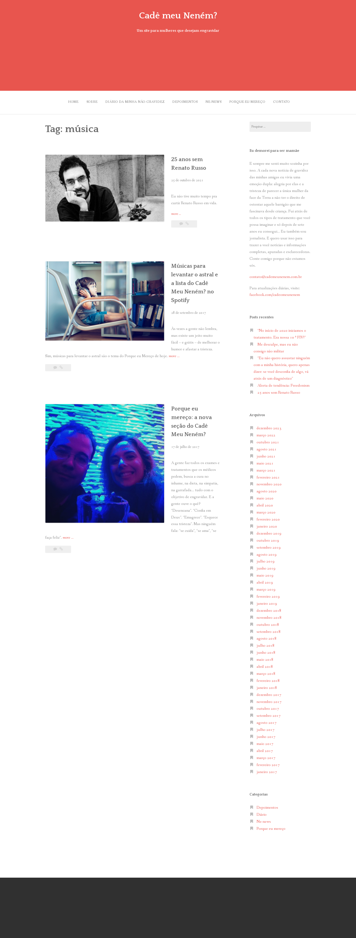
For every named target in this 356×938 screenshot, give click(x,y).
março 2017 (266, 755)
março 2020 (266, 510)
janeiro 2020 (267, 524)
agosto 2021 (267, 447)
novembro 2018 (269, 615)
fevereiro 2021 (268, 475)
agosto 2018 (267, 636)
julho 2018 (265, 643)
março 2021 (266, 468)
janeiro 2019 (267, 601)
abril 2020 (265, 503)
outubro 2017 (268, 706)
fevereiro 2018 (268, 678)
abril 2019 (265, 580)
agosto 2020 (267, 489)
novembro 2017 (269, 699)
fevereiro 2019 (268, 594)
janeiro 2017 (267, 769)
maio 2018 (265, 657)
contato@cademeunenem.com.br (276, 274)
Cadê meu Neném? (178, 15)
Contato (286, 101)
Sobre (86, 101)
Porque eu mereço (250, 101)
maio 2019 (265, 573)
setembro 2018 (269, 629)
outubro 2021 (268, 440)
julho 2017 (265, 727)
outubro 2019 (268, 538)
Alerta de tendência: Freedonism (283, 383)
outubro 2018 (268, 622)
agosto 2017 (267, 720)
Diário (262, 812)
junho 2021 (266, 454)
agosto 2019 (267, 552)
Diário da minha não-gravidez (132, 101)
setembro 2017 (269, 713)
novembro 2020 (269, 482)
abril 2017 (265, 748)
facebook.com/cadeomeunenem (275, 292)
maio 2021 (265, 461)
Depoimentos (184, 101)
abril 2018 (265, 664)
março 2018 (266, 671)
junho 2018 (266, 650)
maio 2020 (265, 496)
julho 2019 (265, 559)
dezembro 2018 (269, 608)
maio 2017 (265, 741)
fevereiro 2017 (268, 762)
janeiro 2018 (267, 685)
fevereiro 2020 (268, 517)
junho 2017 (266, 734)
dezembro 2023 (269, 426)
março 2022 (266, 433)
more (138, 203)
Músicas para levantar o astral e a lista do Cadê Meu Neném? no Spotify (175, 263)
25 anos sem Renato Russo (169, 157)
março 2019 (266, 587)
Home (66, 101)
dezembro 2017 (269, 692)
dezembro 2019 (269, 531)
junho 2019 (266, 566)
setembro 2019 (269, 545)
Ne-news (214, 101)
